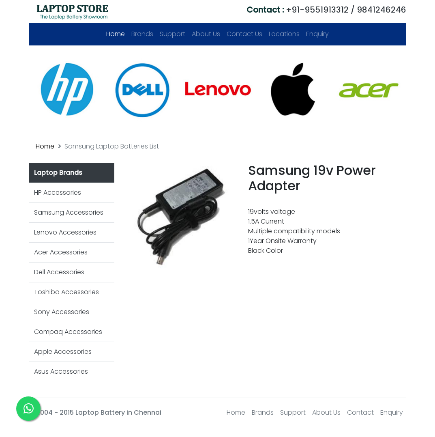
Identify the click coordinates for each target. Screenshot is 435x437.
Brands (142, 34)
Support (172, 34)
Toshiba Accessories (66, 292)
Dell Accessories (59, 272)
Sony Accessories (61, 311)
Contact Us (244, 34)
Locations (284, 34)
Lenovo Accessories (65, 232)
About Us (206, 34)
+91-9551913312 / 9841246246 (326, 9)
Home (117, 34)
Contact (360, 412)
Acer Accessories (61, 252)
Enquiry (317, 34)
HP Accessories (57, 192)
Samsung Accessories (68, 212)
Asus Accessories (61, 371)
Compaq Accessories (68, 331)
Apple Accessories (63, 351)
